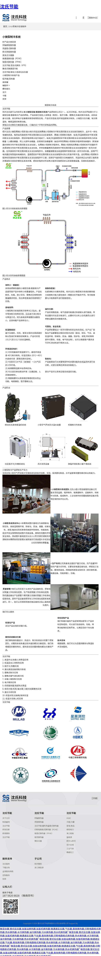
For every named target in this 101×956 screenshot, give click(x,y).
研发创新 (6, 827)
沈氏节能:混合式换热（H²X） (14, 64)
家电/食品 (70, 823)
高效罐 (5, 80)
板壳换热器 (39, 835)
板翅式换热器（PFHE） (44, 831)
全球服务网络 (7, 869)
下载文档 (6, 865)
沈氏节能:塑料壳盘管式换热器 (47, 823)
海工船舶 (70, 831)
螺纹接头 (6, 87)
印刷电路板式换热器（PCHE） (47, 827)
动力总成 (70, 842)
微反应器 (38, 839)
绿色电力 (70, 827)
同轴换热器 (39, 816)
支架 (4, 97)
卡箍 (4, 93)
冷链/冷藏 (70, 820)
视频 (4, 877)
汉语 (95, 796)
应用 (15, 624)
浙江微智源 (39, 865)
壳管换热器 (39, 820)
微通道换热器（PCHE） (12, 58)
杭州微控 (38, 862)
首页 (5, 26)
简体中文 (93, 17)
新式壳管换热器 (9, 51)
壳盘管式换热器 (9, 48)
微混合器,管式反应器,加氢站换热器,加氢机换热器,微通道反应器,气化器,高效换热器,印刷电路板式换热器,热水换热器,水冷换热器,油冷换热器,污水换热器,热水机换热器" (50, 928)
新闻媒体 (6, 831)
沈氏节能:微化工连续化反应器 (15, 71)
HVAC (68, 816)
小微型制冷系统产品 (11, 74)
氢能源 (69, 835)
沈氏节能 (9, 6)
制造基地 (6, 820)
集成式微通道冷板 (10, 67)
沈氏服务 (6, 862)
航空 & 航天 (71, 839)
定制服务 (6, 873)
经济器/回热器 (8, 77)
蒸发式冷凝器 (8, 54)
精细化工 (70, 850)
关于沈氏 (6, 816)
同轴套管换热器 (9, 45)
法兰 (4, 90)
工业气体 (70, 846)
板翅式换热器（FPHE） (12, 61)
